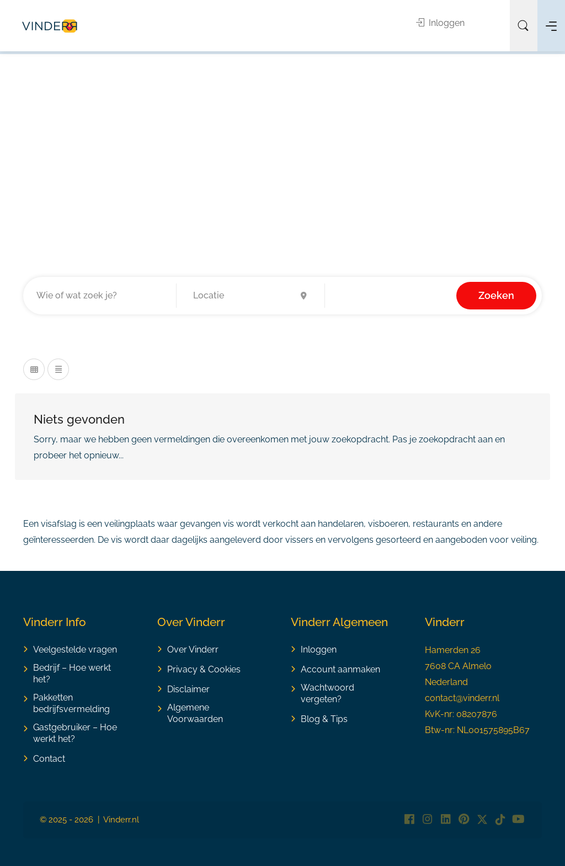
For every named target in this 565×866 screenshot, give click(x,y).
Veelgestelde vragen (75, 649)
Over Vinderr (192, 649)
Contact (49, 758)
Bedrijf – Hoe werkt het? (72, 673)
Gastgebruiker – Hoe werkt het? (75, 733)
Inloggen (440, 23)
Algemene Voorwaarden (195, 713)
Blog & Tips (324, 719)
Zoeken (496, 295)
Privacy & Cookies (204, 669)
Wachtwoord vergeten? (327, 693)
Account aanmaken (340, 669)
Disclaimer (188, 689)
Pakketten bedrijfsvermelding (71, 703)
